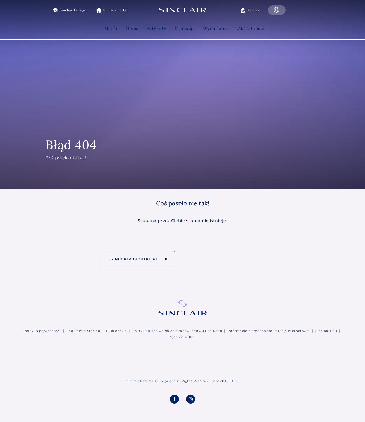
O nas (132, 28)
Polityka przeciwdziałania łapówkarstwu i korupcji (177, 331)
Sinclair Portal (115, 10)
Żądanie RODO (182, 337)
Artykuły (157, 28)
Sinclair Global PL (139, 259)
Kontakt (254, 10)
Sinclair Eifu (326, 331)
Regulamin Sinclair (83, 331)
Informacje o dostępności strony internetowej (269, 331)
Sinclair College (73, 10)
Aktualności (251, 28)
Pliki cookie (116, 331)
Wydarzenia (216, 28)
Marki (111, 28)
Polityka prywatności (42, 331)
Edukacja (185, 28)
